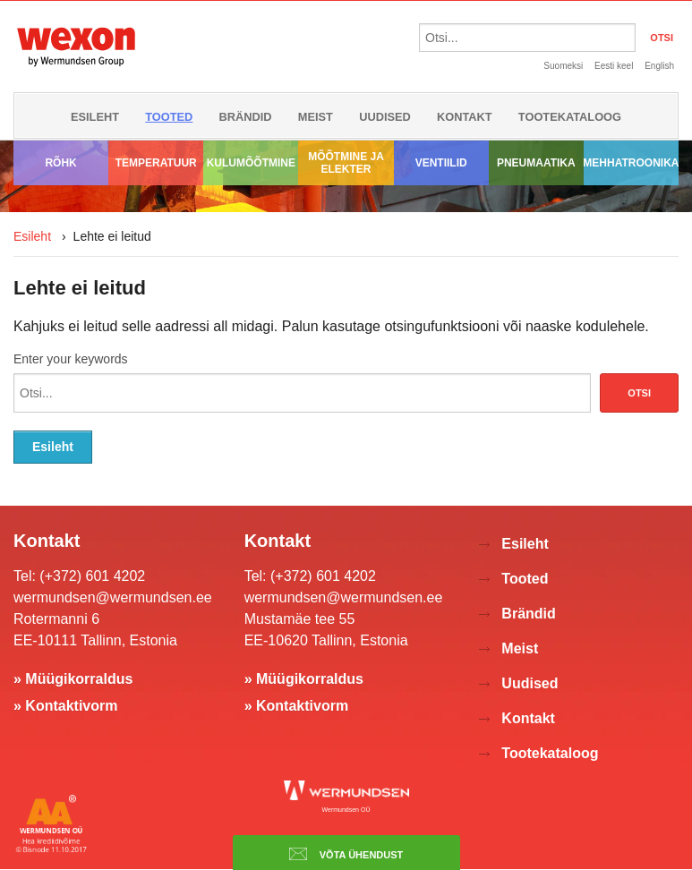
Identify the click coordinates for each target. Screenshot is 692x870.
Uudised (385, 117)
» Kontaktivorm (65, 705)
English (659, 66)
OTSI (661, 37)
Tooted (168, 117)
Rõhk (60, 163)
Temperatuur (156, 163)
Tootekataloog (569, 117)
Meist (315, 117)
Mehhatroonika (631, 163)
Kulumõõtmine (251, 163)
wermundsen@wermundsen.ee (112, 597)
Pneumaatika (536, 163)
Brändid (245, 117)
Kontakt (464, 117)
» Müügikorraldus (72, 679)
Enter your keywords (70, 359)
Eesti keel (613, 66)
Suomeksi (563, 66)
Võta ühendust (346, 854)
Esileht (95, 117)
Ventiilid (441, 163)
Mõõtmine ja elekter (346, 162)
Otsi (639, 393)
